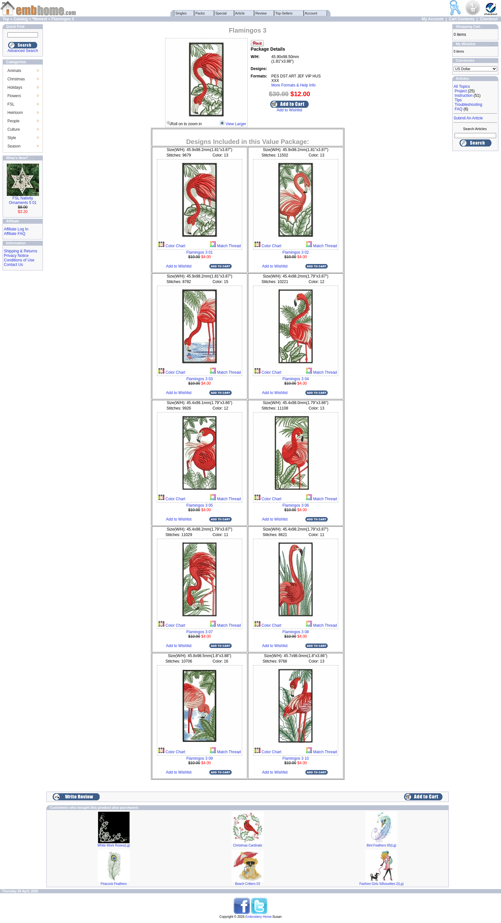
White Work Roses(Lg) (113, 845)
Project (461, 91)
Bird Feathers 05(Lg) (381, 845)
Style (11, 138)
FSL (11, 104)
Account (311, 13)
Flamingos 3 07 (199, 632)
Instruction (463, 95)
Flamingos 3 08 (295, 632)
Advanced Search (22, 50)
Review (261, 13)
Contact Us (13, 264)
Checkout (488, 19)
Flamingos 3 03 (199, 379)
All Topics (462, 86)
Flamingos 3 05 (199, 505)
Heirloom (15, 112)
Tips (458, 100)
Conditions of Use (19, 260)
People (13, 121)
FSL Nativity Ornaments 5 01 (22, 200)
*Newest (39, 19)
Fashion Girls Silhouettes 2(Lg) (381, 884)
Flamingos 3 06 (295, 505)
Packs (200, 13)
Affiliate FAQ (14, 233)
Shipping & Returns (20, 251)
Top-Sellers (283, 13)
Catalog (21, 19)
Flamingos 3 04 (295, 379)
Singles (181, 13)
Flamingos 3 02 (295, 252)
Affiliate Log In (16, 229)
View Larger (236, 124)
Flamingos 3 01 (199, 252)
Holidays (14, 87)
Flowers (14, 96)
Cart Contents (461, 19)
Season (14, 146)
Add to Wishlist (289, 110)
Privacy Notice (16, 255)
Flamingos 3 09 (199, 758)
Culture (13, 129)
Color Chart (174, 246)
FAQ (458, 109)
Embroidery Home (258, 916)
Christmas (16, 79)
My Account (433, 19)
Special (221, 13)
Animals (14, 70)
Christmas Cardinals (247, 845)
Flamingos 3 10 (295, 758)
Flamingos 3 (63, 19)
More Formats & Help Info (293, 85)
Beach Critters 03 (247, 884)
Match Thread (228, 246)
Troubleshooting (468, 104)
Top (6, 19)
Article (240, 13)
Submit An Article (468, 118)
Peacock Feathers (114, 884)
